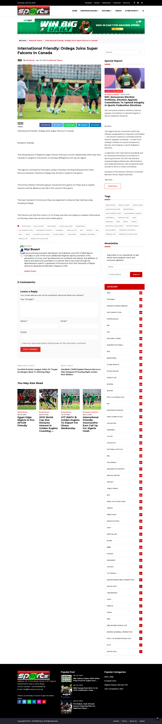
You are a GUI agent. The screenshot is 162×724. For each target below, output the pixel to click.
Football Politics (125, 449)
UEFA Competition (124, 416)
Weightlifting (124, 521)
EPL (124, 403)
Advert (142, 721)
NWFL (28, 234)
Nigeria (89, 230)
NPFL (21, 234)
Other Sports (131, 11)
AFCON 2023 (124, 586)
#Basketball (128, 209)
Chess (124, 612)
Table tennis (124, 488)
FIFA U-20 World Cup (125, 397)
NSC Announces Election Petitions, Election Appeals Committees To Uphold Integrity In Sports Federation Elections (124, 101)
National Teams (36, 40)
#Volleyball (111, 230)
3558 (111, 677)
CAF (125, 332)
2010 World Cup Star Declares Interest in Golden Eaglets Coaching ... (48, 424)
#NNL (118, 222)
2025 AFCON (51, 226)
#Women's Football (127, 230)
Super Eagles (125, 318)
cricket (124, 482)
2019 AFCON (26, 226)
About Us (126, 3)
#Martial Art (123, 217)
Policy (124, 721)
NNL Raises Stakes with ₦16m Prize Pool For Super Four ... (86, 679)
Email (64, 321)
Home (74, 11)
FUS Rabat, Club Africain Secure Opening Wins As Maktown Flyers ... (84, 706)
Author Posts (30, 271)
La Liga (125, 436)
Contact (116, 721)
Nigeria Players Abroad (113, 91)
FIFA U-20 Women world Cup (124, 638)
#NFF (134, 217)
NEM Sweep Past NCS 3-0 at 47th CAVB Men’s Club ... (85, 689)
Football (125, 299)
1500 (121, 689)
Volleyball (117, 3)
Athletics (125, 442)
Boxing (125, 390)
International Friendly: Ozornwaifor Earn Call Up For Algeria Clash (90, 424)
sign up (136, 274)
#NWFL (134, 222)
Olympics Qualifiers (41, 234)
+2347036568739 (38, 687)
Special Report (124, 475)
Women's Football (87, 234)
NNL (97, 230)
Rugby (124, 540)
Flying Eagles (125, 371)
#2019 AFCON (110, 205)
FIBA (124, 618)
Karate (96, 3)
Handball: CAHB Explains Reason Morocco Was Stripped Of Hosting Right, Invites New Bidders (81, 370)
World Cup (23, 238)
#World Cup (111, 234)
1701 (126, 685)
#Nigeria (109, 222)
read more (112, 186)
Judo (124, 599)
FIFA (125, 351)
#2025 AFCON (138, 205)
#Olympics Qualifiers (114, 226)
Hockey (124, 553)
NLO (124, 495)
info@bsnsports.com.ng (33, 689)
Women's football (125, 345)
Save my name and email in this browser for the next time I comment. (54, 343)
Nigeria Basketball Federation (124, 579)
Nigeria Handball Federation (124, 632)
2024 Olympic (39, 226)
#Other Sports (132, 226)
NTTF (124, 645)
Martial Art (72, 230)
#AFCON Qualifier (113, 209)
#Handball (110, 217)
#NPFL (125, 222)
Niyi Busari (30, 60)
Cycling (124, 566)
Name (23, 321)
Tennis (124, 508)
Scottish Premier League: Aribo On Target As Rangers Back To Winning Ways (37, 369)
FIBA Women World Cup (124, 625)
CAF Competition (125, 312)
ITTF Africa (124, 573)
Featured (106, 11)
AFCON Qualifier (66, 226)
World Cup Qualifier (39, 238)
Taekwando (106, 3)
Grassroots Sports (44, 230)
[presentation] (118, 274)
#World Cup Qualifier (128, 234)
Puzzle (23, 332)
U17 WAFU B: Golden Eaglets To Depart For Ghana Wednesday (70, 423)
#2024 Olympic (124, 205)
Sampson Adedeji (91, 412)
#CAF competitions (113, 213)
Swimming (124, 560)
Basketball (81, 226)
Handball (88, 3)
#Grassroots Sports (133, 213)
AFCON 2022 (124, 651)
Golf (124, 527)
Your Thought (27, 299)
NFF (81, 230)
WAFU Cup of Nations (124, 501)
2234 (114, 681)
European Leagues (89, 11)
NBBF (124, 547)
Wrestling (124, 514)
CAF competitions (26, 230)
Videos (118, 11)
